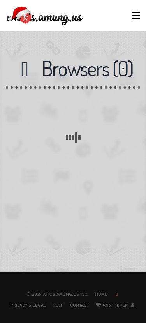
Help (58, 305)
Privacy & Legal (28, 305)
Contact (79, 305)
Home (101, 294)
